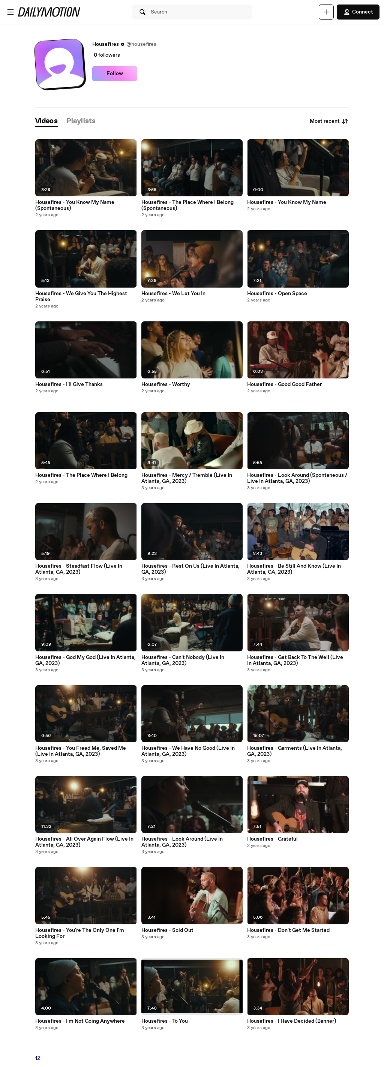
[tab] (46, 121)
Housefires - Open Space (277, 294)
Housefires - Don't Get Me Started (288, 930)
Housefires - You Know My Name (286, 202)
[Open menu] (10, 12)
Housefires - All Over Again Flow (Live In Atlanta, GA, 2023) (84, 842)
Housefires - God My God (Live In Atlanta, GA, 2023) (85, 660)
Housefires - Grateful (272, 839)
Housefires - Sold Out (167, 930)
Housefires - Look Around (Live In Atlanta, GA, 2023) (182, 842)
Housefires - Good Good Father (284, 384)
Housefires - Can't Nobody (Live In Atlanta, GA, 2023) (182, 660)
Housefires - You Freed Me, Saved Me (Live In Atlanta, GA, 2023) (80, 751)
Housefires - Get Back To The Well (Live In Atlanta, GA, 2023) (295, 660)
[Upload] (326, 12)
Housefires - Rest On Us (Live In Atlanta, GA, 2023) (190, 569)
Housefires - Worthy (165, 384)
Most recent (329, 121)
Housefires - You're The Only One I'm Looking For (79, 933)
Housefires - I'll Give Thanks (69, 384)
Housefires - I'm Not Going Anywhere (80, 1021)
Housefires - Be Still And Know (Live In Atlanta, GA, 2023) (294, 569)
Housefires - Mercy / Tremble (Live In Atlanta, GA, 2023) (186, 478)
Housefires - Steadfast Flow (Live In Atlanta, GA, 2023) (78, 569)
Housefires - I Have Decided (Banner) (291, 1021)
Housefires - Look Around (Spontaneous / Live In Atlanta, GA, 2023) (297, 478)
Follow (114, 73)
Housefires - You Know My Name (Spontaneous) (74, 205)
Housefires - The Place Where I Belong (81, 475)
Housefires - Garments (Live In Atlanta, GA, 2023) (294, 751)
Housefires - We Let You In (173, 294)
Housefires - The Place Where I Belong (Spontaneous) (187, 205)
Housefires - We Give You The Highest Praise (81, 297)
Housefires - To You (164, 1021)
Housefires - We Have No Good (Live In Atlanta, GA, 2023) (188, 751)
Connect (358, 12)
